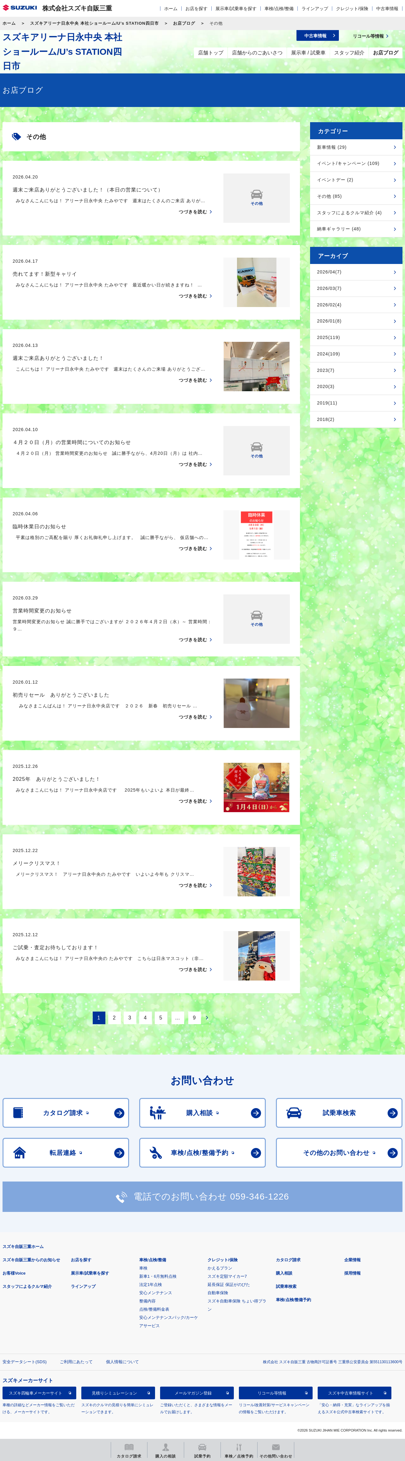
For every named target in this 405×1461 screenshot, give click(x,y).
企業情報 (352, 1259)
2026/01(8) (329, 320)
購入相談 (284, 1273)
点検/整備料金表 (154, 1309)
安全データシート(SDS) (25, 1361)
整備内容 (147, 1301)
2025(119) (328, 337)
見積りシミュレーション (114, 1393)
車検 (143, 1268)
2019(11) (327, 402)
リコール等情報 (272, 1393)
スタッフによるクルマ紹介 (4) (349, 212)
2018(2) (325, 419)
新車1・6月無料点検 (158, 1276)
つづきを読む (193, 211)
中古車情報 (387, 8)
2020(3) (325, 386)
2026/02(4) (329, 304)
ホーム (171, 8)
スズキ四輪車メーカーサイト (35, 1393)
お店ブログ (184, 23)
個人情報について (122, 1361)
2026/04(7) (329, 271)
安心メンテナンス (155, 1292)
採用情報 (352, 1273)
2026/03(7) (329, 288)
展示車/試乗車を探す (236, 8)
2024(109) (328, 353)
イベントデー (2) (335, 179)
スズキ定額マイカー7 (227, 1276)
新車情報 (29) (332, 147)
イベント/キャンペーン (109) (348, 163)
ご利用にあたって (76, 1361)
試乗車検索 (286, 1286)
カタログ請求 (288, 1259)
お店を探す (196, 8)
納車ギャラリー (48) (339, 228)
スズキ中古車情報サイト (350, 1393)
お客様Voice (14, 1273)
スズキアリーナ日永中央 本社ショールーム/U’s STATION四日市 (94, 23)
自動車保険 (218, 1292)
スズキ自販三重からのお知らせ (31, 1259)
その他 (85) (329, 196)
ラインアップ (315, 8)
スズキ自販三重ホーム (23, 1246)
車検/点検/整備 (279, 8)
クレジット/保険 (352, 8)
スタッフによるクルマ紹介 (27, 1286)
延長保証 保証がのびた (229, 1284)
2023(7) (325, 370)
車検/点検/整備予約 (293, 1299)
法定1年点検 (150, 1284)
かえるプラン (220, 1268)
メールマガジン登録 (193, 1393)
